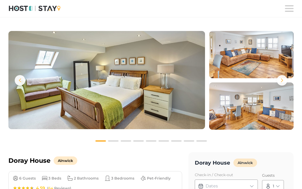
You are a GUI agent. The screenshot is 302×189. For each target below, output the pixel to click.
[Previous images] (20, 80)
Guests (268, 175)
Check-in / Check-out (214, 174)
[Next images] (282, 80)
